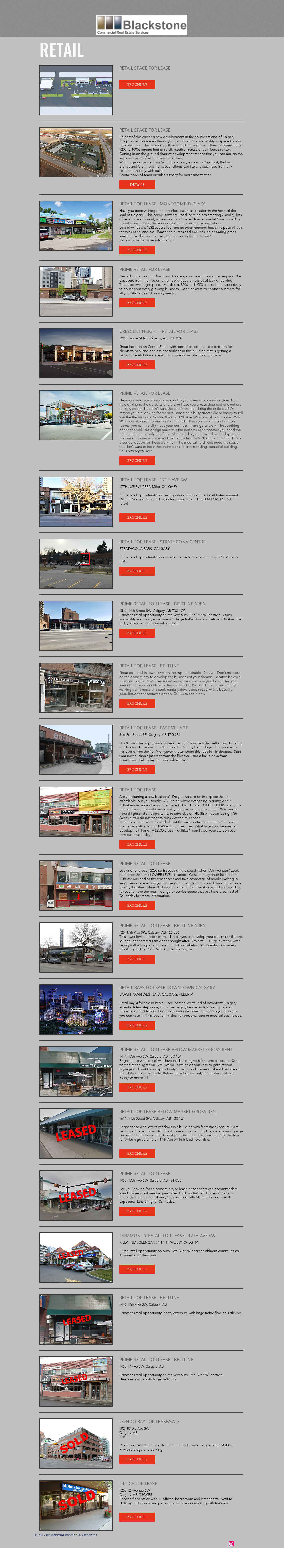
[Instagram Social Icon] (231, 1543)
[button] (137, 84)
